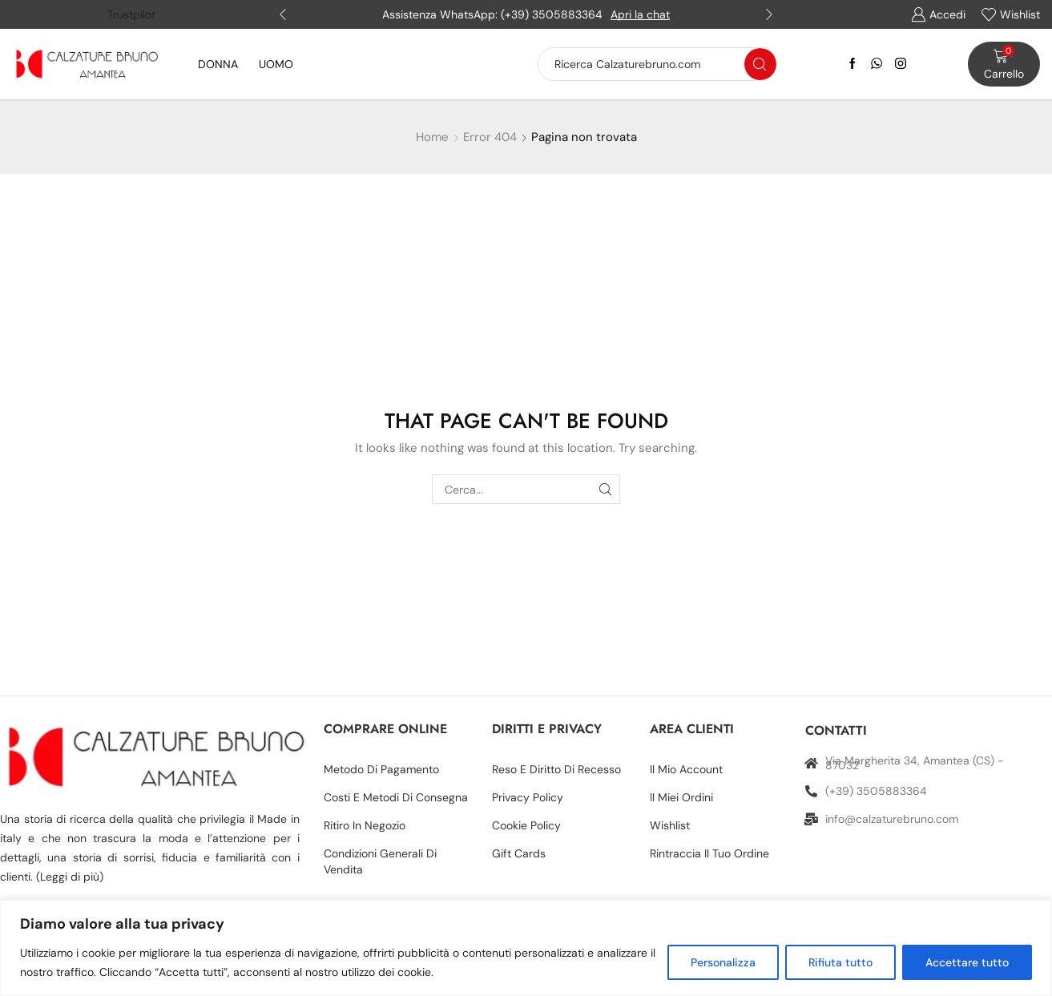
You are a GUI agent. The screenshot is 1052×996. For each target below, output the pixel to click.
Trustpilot (131, 14)
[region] (526, 948)
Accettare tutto (967, 962)
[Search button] (760, 64)
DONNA (218, 64)
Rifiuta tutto (840, 962)
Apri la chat (640, 14)
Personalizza (723, 962)
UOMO (276, 64)
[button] (282, 14)
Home (432, 137)
